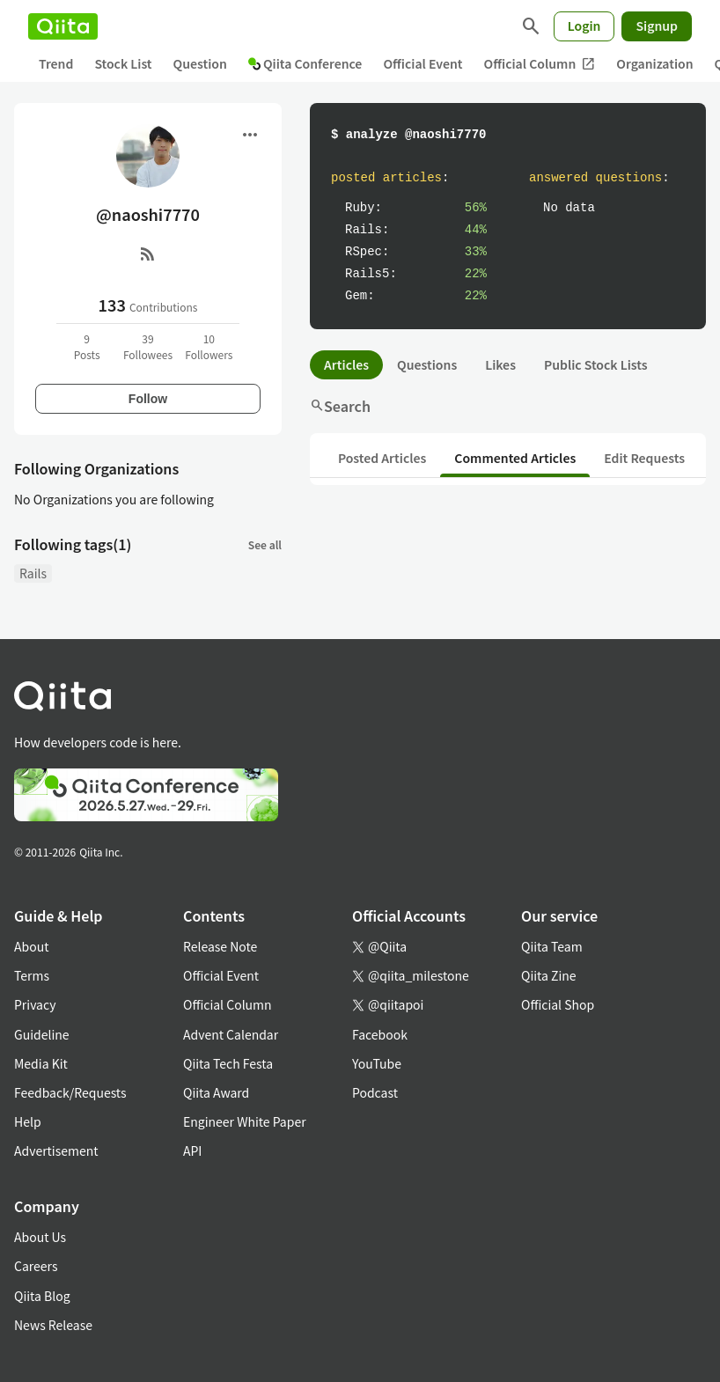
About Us (40, 1237)
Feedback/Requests (70, 1092)
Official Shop (557, 1004)
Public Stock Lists (596, 364)
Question (200, 63)
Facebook (380, 1034)
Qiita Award (216, 1092)
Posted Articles (382, 458)
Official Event (422, 63)
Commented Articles (515, 458)
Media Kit (41, 1063)
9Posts (87, 346)
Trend (56, 63)
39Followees (148, 346)
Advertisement (56, 1150)
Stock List (122, 63)
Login (584, 25)
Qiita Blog (42, 1296)
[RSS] (148, 253)
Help (27, 1121)
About (31, 946)
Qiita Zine (549, 975)
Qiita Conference (305, 63)
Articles (346, 364)
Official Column (540, 64)
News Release (53, 1325)
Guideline (42, 1034)
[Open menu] (250, 134)
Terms (31, 975)
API (192, 1150)
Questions (427, 364)
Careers (35, 1266)
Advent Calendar (230, 1034)
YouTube (376, 1063)
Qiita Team (552, 946)
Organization (654, 63)
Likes (500, 364)
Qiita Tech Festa (228, 1063)
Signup (657, 25)
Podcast (375, 1092)
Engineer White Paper (244, 1121)
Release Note (220, 946)
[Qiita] (63, 26)
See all (265, 544)
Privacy (34, 1004)
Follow (148, 399)
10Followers (208, 346)
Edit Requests (644, 458)
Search (340, 405)
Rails (33, 573)
